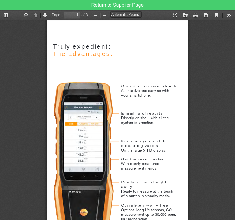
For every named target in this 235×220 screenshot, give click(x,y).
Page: (56, 15)
